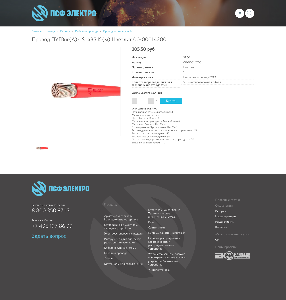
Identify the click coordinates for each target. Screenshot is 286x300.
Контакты (225, 13)
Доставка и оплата (202, 13)
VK (217, 240)
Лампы (108, 258)
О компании (162, 13)
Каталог (180, 13)
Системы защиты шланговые (166, 232)
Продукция (112, 204)
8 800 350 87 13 (51, 210)
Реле (151, 222)
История (220, 211)
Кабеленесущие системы (120, 247)
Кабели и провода (115, 253)
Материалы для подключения (123, 264)
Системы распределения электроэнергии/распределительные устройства (164, 243)
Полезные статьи (227, 200)
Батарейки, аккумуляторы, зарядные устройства (121, 226)
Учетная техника (159, 270)
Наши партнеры (225, 216)
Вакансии (221, 227)
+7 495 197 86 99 (52, 226)
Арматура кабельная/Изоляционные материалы (121, 217)
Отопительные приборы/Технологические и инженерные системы (164, 213)
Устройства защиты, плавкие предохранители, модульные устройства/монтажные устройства (166, 259)
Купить (171, 101)
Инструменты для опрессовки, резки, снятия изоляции (123, 240)
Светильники (156, 227)
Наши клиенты (224, 221)
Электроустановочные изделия (124, 233)
